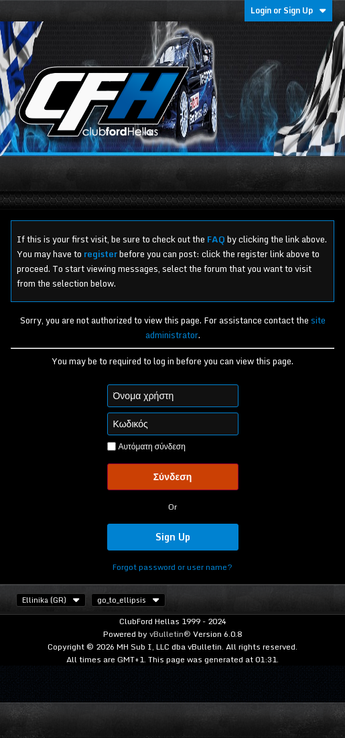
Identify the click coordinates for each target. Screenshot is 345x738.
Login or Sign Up (288, 10)
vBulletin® (170, 634)
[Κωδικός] (172, 424)
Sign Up (172, 536)
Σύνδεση (172, 476)
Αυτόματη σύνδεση (146, 447)
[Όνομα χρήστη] (172, 395)
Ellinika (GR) (51, 600)
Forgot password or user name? (172, 567)
